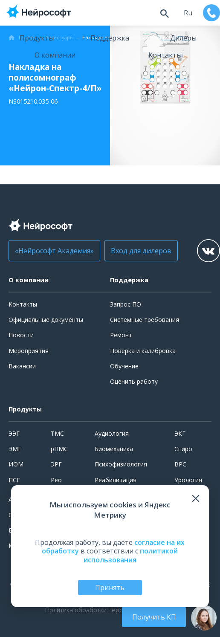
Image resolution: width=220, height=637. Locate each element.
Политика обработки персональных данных (110, 610)
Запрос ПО (125, 304)
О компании (55, 55)
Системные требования (144, 320)
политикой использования (131, 555)
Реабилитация (115, 480)
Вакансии (22, 366)
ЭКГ (179, 433)
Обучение (124, 366)
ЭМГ (15, 449)
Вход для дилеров (141, 250)
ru (188, 12)
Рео (56, 480)
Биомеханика (114, 449)
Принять (109, 587)
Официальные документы (46, 320)
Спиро (183, 449)
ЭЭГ (14, 433)
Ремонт (121, 335)
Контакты (165, 55)
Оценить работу (134, 381)
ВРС (180, 464)
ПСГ (14, 480)
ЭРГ (56, 464)
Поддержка (109, 38)
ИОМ (16, 464)
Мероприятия (29, 351)
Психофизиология (121, 464)
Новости (21, 335)
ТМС (57, 433)
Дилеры (183, 38)
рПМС (59, 449)
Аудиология (112, 433)
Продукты (37, 38)
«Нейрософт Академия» (54, 250)
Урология (188, 480)
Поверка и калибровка (143, 351)
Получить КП (154, 617)
